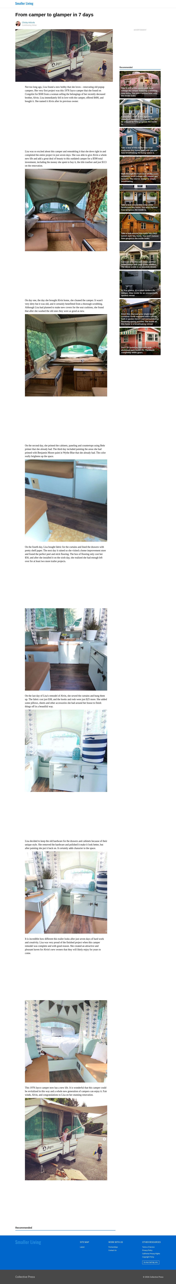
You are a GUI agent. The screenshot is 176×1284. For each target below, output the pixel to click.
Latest (82, 1247)
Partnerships (113, 1247)
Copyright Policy (148, 1257)
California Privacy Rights (151, 1254)
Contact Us (112, 1250)
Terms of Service (148, 1247)
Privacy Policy (147, 1250)
